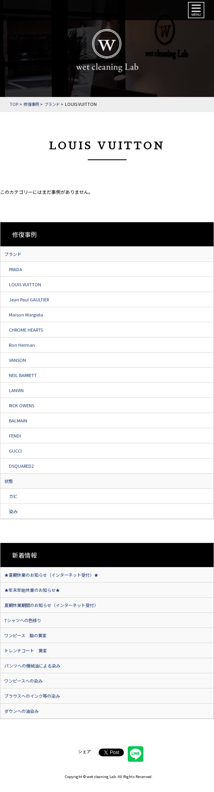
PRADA (15, 269)
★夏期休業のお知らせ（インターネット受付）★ (51, 575)
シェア (84, 751)
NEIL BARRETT (23, 375)
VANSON (17, 360)
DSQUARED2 (21, 466)
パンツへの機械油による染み (32, 665)
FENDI (15, 435)
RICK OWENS (21, 405)
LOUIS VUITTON (25, 284)
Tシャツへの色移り (22, 620)
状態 (8, 481)
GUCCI (15, 451)
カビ (13, 496)
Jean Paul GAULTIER (29, 299)
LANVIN (16, 390)
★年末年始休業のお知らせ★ (32, 590)
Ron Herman (22, 345)
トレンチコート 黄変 (25, 650)
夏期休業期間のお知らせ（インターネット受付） (51, 605)
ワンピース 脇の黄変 (25, 635)
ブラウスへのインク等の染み (32, 696)
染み (13, 511)
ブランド (12, 254)
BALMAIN (18, 420)
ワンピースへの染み (23, 681)
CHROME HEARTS (26, 330)
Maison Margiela (26, 314)
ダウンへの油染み (21, 711)
